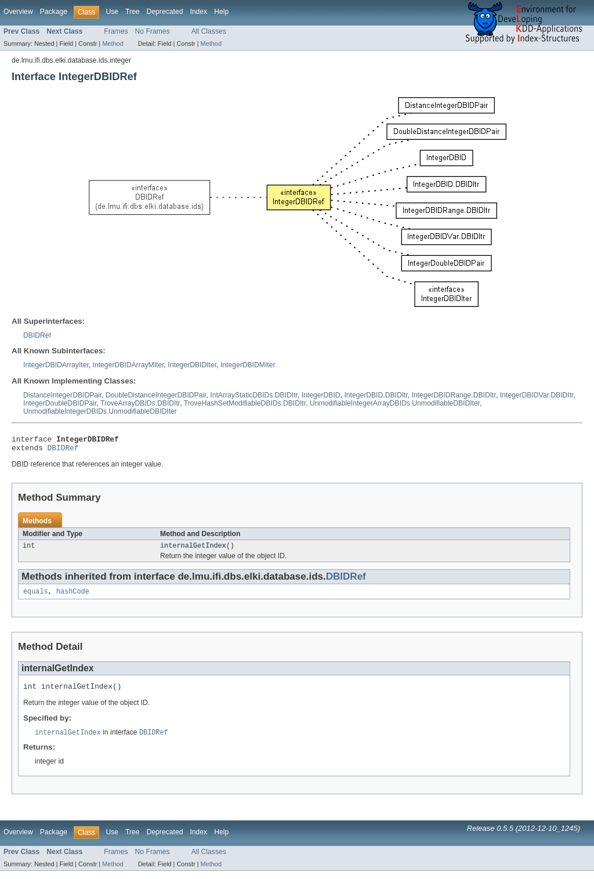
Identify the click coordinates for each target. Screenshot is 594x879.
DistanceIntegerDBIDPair (62, 395)
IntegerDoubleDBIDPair (59, 403)
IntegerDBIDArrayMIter (128, 365)
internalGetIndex (193, 550)
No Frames (152, 31)
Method (112, 43)
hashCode (72, 597)
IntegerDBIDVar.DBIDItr (537, 395)
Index (198, 12)
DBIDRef (37, 335)
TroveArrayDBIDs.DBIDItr (140, 403)
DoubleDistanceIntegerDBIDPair (156, 395)
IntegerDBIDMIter (248, 365)
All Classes (208, 31)
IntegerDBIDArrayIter (56, 365)
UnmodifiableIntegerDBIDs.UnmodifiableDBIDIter (100, 411)
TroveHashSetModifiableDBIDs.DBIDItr (245, 403)
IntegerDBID (321, 395)
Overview (18, 12)
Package (53, 12)
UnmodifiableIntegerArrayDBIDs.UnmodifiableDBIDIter (395, 403)
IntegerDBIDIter (192, 365)
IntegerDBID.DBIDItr (375, 395)
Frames (116, 31)
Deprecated (165, 12)
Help (221, 12)
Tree (132, 12)
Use (112, 12)
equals (35, 597)
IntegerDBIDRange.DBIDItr (454, 395)
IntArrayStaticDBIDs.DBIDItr (254, 395)
